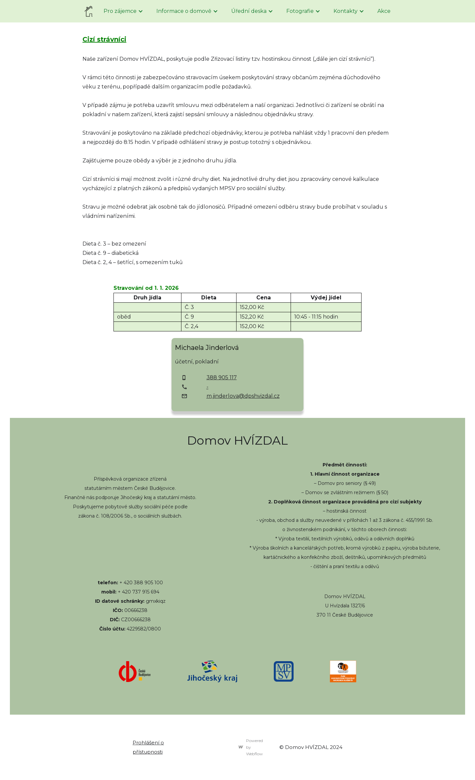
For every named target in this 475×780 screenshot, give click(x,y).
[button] (123, 11)
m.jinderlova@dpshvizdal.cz (243, 396)
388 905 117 (221, 377)
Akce (384, 11)
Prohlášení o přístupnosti (148, 747)
